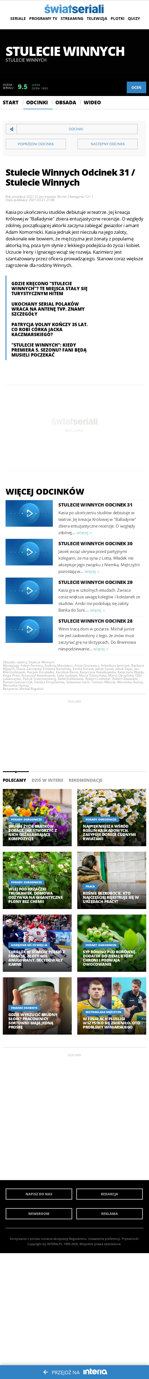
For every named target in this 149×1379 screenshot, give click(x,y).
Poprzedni (36, 143)
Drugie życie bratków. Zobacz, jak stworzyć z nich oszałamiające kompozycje (32, 832)
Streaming (72, 18)
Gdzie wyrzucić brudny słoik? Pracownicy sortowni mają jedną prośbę (32, 1020)
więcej (82, 532)
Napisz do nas (39, 1194)
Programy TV (43, 18)
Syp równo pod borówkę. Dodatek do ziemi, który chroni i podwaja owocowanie (109, 958)
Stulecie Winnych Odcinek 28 (95, 621)
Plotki (118, 18)
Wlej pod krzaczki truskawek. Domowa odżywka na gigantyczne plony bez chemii (35, 895)
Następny (108, 143)
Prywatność (130, 1239)
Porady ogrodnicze (26, 819)
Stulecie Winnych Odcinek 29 (95, 582)
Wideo (92, 102)
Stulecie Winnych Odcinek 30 (95, 543)
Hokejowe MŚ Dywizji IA (29, 945)
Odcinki (37, 102)
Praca (90, 886)
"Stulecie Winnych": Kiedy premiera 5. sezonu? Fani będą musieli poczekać (49, 350)
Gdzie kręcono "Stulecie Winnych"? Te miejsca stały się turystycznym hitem (49, 289)
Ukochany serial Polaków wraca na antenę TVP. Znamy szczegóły (48, 309)
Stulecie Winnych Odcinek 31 (95, 505)
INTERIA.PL (55, 1244)
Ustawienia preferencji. (104, 1239)
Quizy (134, 18)
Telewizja (97, 18)
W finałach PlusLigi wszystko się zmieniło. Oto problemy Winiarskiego (111, 1023)
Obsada (65, 102)
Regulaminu (77, 1239)
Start (11, 102)
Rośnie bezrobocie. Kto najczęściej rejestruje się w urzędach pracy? (111, 897)
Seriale (18, 18)
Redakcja (109, 1194)
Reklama (109, 1213)
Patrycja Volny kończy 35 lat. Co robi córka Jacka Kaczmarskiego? (49, 329)
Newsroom (38, 1213)
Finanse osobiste (24, 1008)
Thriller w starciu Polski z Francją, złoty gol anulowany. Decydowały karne (36, 958)
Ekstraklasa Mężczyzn (103, 1012)
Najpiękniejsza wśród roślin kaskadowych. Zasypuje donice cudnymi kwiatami (109, 832)
